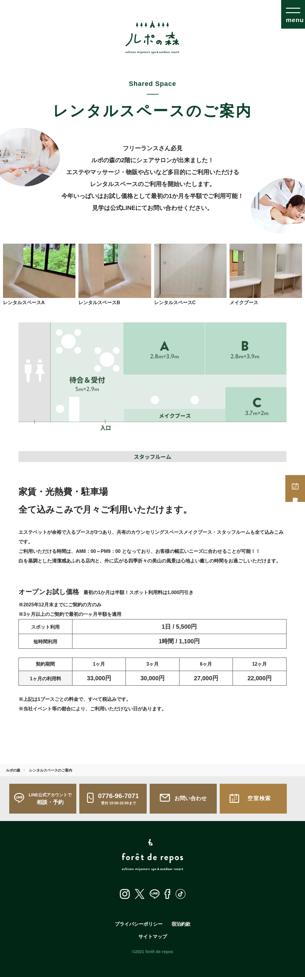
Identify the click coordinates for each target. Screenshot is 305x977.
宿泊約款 (181, 924)
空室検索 (295, 488)
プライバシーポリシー (138, 924)
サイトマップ (152, 936)
